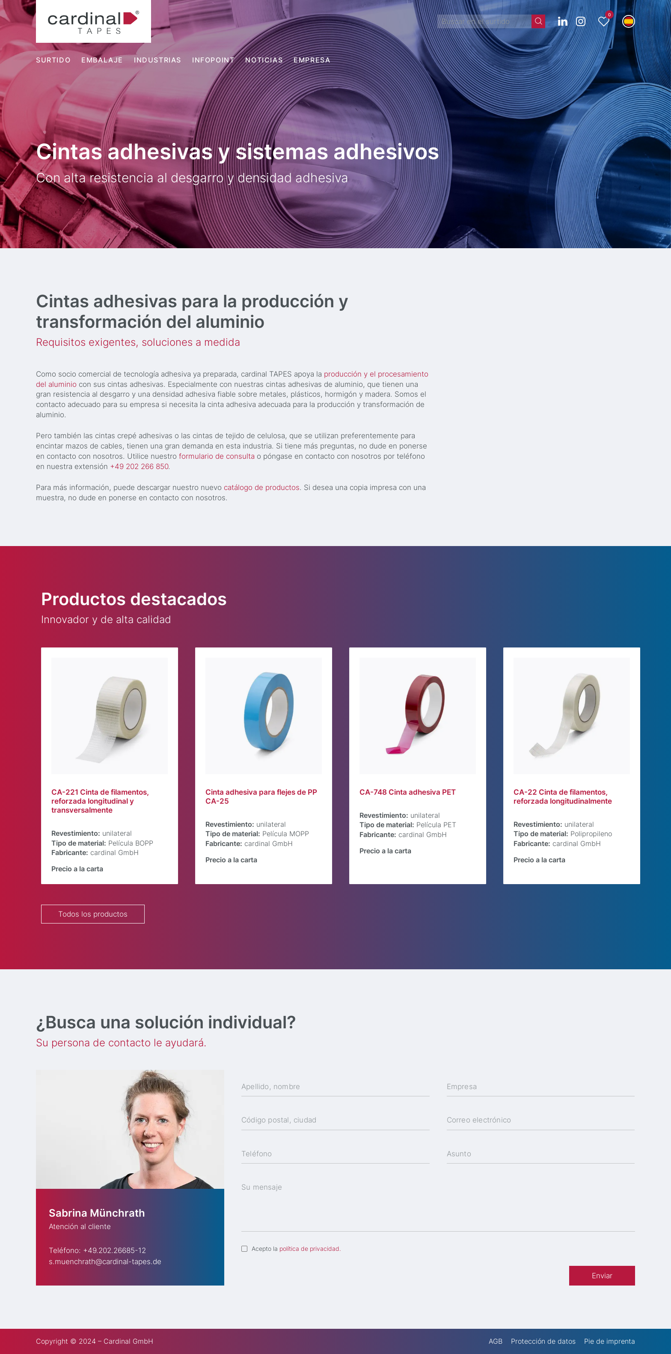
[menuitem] (58, 60)
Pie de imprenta (609, 1341)
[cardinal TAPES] (93, 21)
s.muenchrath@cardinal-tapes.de (105, 1261)
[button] (628, 21)
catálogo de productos (265, 487)
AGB (495, 1341)
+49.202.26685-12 (114, 1250)
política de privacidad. (310, 1248)
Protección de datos (543, 1341)
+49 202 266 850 (142, 466)
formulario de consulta (220, 456)
